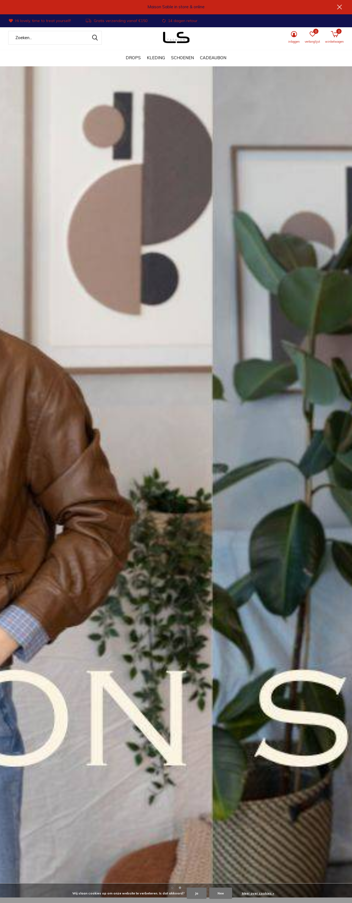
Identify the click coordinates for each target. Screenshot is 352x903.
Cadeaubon (213, 63)
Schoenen (182, 63)
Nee (221, 893)
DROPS (133, 63)
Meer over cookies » (258, 893)
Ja (196, 893)
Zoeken (94, 43)
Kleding (156, 63)
